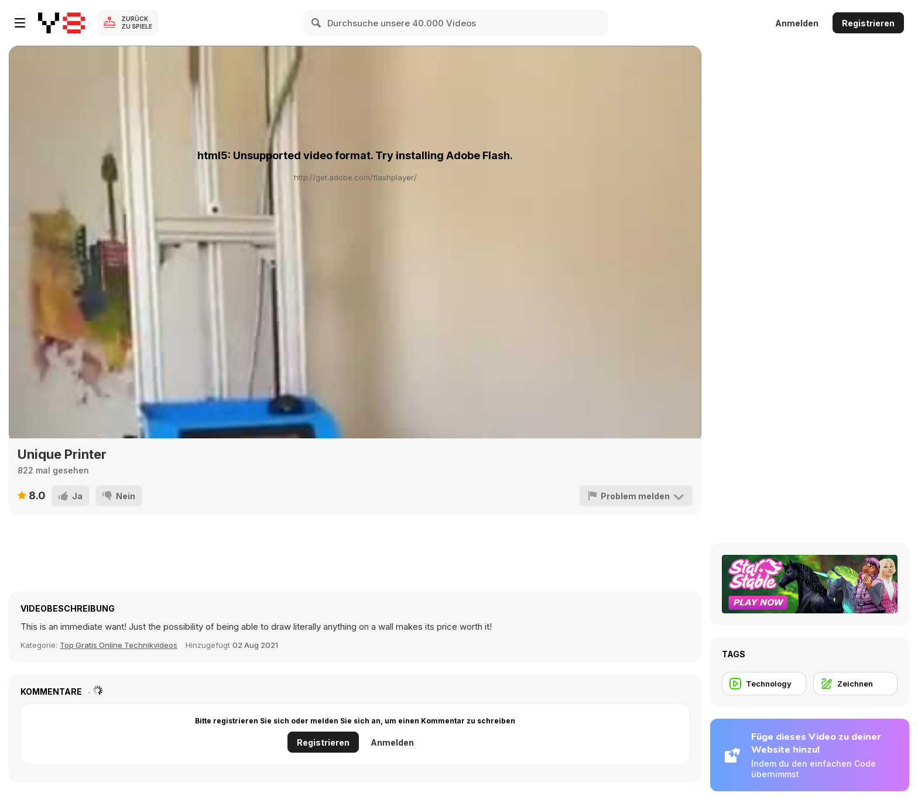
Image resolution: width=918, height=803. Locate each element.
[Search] (317, 23)
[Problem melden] (636, 495)
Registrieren (868, 23)
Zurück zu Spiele (136, 22)
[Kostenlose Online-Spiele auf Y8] (61, 22)
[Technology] (764, 683)
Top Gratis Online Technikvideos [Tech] (118, 645)
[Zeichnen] (855, 683)
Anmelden (796, 23)
